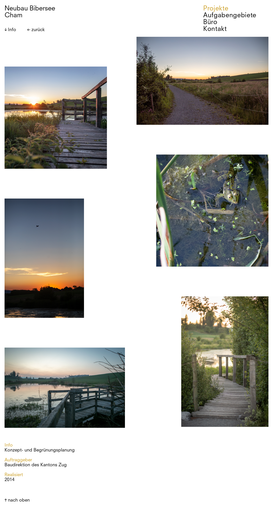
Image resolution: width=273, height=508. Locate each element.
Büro (210, 21)
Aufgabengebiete (229, 15)
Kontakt (215, 28)
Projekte (215, 8)
